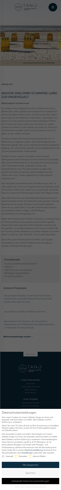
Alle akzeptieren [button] (30, 464)
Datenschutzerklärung (34, 450)
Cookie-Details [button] (19, 487)
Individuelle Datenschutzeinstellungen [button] (30, 480)
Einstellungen (27, 453)
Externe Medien (37, 456)
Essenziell (7, 456)
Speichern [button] (30, 472)
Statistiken (21, 456)
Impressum (43, 487)
